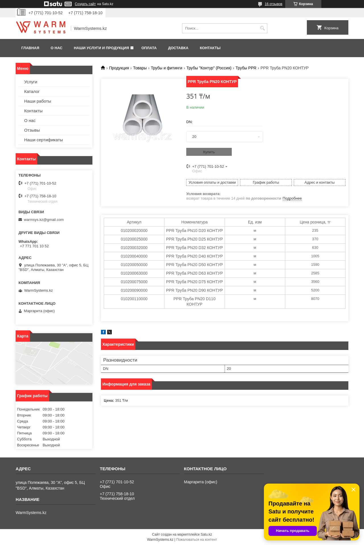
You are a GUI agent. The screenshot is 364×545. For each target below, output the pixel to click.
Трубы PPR (245, 68)
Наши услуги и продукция (101, 48)
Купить (209, 152)
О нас (57, 48)
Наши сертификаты (43, 139)
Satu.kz (206, 534)
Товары (140, 68)
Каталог (32, 91)
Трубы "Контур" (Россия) (208, 68)
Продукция (119, 68)
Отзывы (32, 130)
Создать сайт (85, 4)
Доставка (178, 48)
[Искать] (262, 28)
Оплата (149, 48)
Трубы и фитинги (166, 68)
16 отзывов (273, 4)
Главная (30, 48)
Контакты (210, 48)
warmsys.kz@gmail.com (44, 219)
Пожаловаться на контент (196, 540)
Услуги (30, 81)
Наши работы (37, 101)
